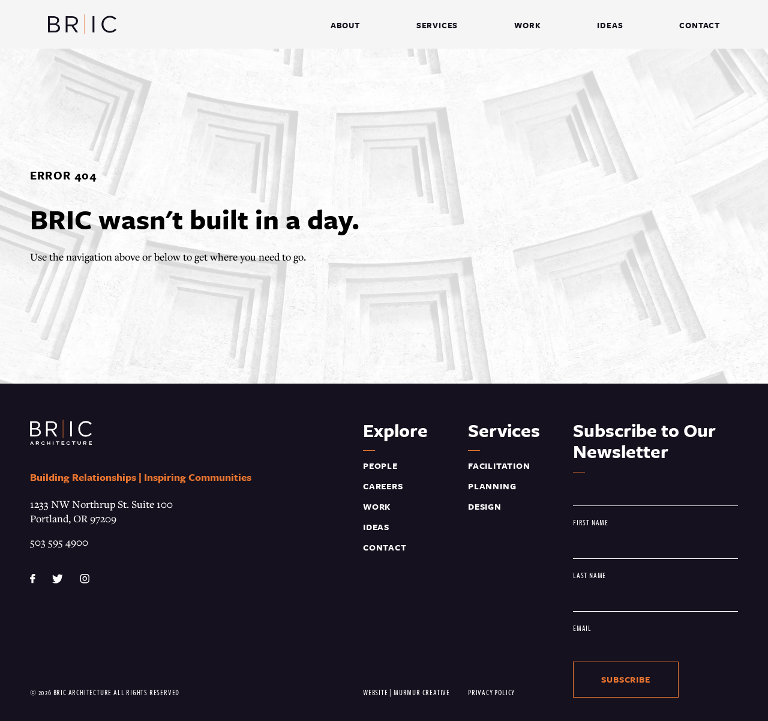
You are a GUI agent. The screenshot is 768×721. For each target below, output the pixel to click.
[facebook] (34, 577)
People (380, 465)
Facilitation (499, 465)
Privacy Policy (491, 692)
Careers (383, 486)
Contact (385, 547)
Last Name (589, 575)
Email (582, 628)
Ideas (376, 526)
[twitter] (59, 577)
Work (377, 506)
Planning (492, 486)
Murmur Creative (422, 692)
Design (485, 506)
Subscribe (625, 679)
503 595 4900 (59, 542)
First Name (590, 522)
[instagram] (84, 577)
